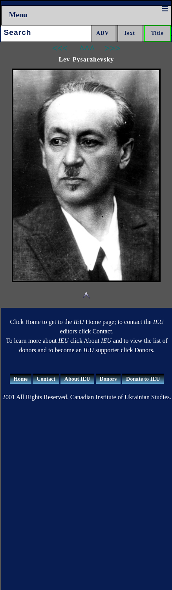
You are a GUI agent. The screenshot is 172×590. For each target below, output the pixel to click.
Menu (18, 15)
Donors (108, 379)
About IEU (77, 379)
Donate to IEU (143, 379)
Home (21, 379)
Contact (46, 379)
